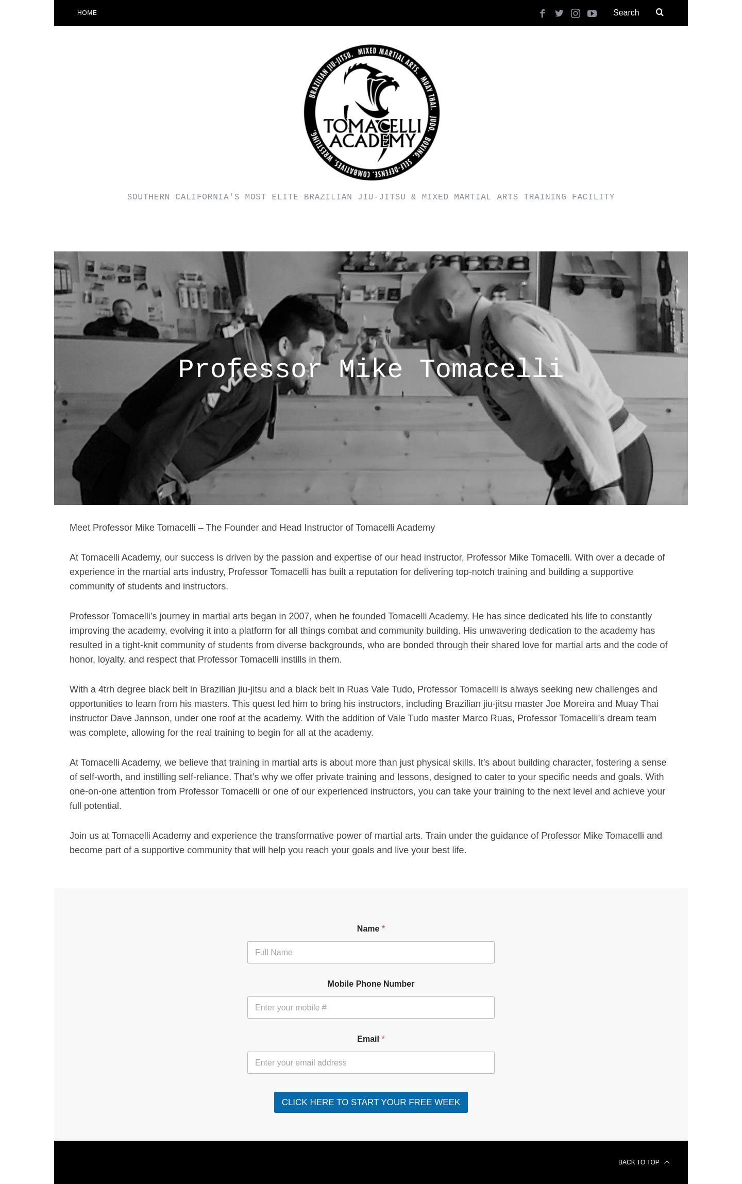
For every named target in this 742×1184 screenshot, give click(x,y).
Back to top (644, 1162)
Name (371, 928)
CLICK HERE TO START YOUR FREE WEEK (371, 1102)
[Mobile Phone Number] (371, 1007)
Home (87, 12)
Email (370, 1039)
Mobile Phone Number (371, 983)
